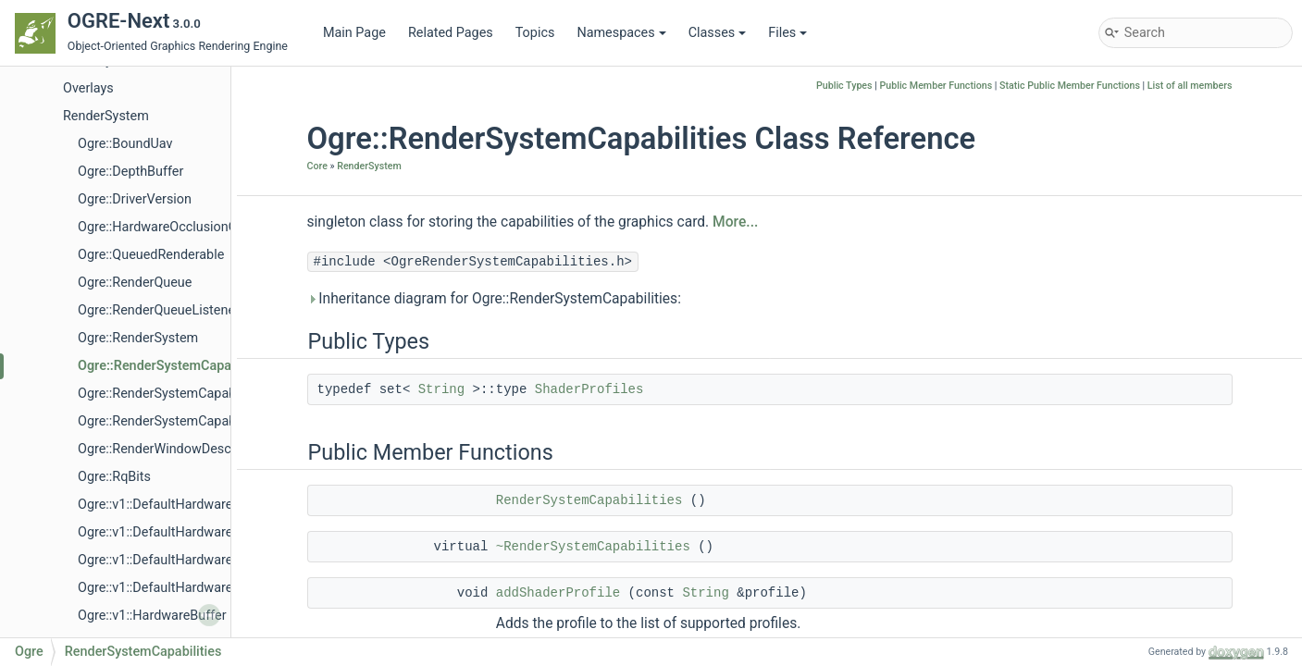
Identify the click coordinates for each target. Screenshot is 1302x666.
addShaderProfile (558, 593)
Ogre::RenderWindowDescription (173, 449)
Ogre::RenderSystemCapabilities (174, 366)
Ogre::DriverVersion (135, 199)
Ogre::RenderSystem (138, 338)
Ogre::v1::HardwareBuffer (152, 615)
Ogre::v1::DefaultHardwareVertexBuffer (192, 588)
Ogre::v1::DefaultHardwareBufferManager (199, 504)
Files (787, 33)
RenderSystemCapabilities (589, 500)
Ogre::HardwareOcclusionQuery (170, 227)
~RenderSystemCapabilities (593, 546)
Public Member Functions (935, 86)
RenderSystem (106, 116)
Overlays (88, 88)
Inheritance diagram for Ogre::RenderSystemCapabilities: (494, 298)
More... (735, 222)
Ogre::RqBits (114, 477)
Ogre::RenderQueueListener (159, 310)
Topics (535, 33)
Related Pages (450, 33)
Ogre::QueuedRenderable (151, 255)
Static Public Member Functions (1069, 86)
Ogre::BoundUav (125, 144)
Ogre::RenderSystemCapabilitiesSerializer (200, 421)
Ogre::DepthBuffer (130, 171)
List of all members (1190, 86)
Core (317, 166)
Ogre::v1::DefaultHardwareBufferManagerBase (214, 532)
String (441, 389)
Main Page (354, 33)
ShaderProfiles (589, 389)
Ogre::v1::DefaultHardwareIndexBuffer (189, 560)
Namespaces (621, 33)
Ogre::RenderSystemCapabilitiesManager (199, 393)
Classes (717, 33)
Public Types (844, 86)
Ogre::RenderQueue (135, 282)
